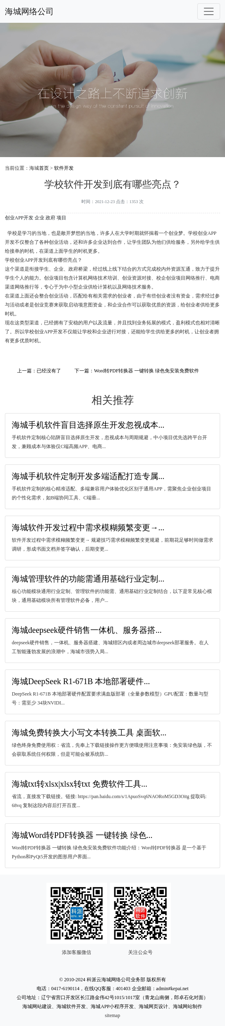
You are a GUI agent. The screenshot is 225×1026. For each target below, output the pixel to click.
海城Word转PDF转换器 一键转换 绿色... (82, 835)
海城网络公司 (29, 11)
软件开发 (64, 168)
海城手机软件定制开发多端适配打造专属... (88, 476)
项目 (61, 218)
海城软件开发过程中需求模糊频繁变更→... (88, 527)
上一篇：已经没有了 (39, 371)
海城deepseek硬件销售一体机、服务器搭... (87, 630)
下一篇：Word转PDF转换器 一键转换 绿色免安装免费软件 (136, 371)
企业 (39, 218)
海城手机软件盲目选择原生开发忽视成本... (88, 424)
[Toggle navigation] (208, 11)
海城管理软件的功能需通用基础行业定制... (88, 578)
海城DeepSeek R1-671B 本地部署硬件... (81, 681)
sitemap (112, 1015)
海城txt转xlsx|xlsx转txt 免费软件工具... (79, 783)
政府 (50, 218)
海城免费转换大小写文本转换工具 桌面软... (89, 732)
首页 (44, 168)
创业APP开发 (19, 218)
